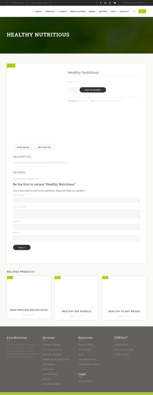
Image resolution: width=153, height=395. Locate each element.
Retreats (47, 371)
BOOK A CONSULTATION (133, 3)
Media (93, 11)
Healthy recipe (103, 100)
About (39, 11)
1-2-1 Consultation (52, 341)
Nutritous (117, 100)
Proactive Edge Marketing (103, 390)
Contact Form (17, 3)
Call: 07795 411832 (39, 3)
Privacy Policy (85, 373)
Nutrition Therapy (52, 336)
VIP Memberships (52, 375)
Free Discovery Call (124, 341)
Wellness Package (52, 346)
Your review (19, 198)
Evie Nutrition (51, 390)
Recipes (104, 11)
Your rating (19, 186)
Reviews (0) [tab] (44, 139)
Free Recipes (85, 341)
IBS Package (49, 356)
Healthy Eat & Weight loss (56, 351)
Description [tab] (23, 139)
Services (51, 11)
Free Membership (87, 351)
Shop (114, 11)
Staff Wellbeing (50, 366)
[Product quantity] (73, 89)
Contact (125, 11)
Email (16, 224)
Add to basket (93, 90)
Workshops (48, 361)
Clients (64, 11)
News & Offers (79, 11)
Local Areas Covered (88, 356)
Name (17, 213)
